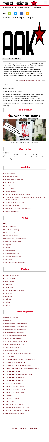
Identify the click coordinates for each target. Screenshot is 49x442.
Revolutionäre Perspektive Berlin (15, 389)
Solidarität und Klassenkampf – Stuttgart (17, 404)
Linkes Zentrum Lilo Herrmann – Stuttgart (18, 353)
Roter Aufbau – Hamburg (12, 398)
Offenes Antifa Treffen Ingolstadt (15, 362)
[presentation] (5, 128)
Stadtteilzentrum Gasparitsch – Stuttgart (17, 410)
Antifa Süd (8, 321)
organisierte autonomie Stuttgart (15, 377)
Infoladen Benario (10, 191)
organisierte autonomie (12, 371)
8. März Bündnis (10, 173)
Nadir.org (8, 299)
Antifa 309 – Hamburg (11, 318)
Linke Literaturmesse (11, 236)
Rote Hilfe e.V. (9, 395)
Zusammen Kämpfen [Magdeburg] (15, 413)
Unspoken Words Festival (13, 256)
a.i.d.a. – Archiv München (12, 275)
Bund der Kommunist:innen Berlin (15, 336)
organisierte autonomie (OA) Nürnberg (29, 80)
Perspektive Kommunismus (13, 383)
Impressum (23, 429)
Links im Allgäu (9, 356)
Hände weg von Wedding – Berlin (15, 344)
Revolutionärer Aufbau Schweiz (14, 392)
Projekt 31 (8, 245)
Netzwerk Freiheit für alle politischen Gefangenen (20, 359)
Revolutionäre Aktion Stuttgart (14, 386)
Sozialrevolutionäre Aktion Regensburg (17, 407)
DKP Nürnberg (9, 188)
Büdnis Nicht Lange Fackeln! (13, 338)
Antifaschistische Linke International (16, 324)
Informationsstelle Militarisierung (15, 290)
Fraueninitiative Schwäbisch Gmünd (16, 341)
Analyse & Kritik (10, 278)
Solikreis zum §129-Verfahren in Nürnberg (18, 208)
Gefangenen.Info (10, 281)
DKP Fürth (8, 185)
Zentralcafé (8, 259)
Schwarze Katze (10, 251)
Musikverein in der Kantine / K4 (14, 242)
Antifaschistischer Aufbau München (16, 327)
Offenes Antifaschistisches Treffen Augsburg (18, 365)
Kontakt (14, 429)
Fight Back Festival (10, 224)
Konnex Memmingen (11, 350)
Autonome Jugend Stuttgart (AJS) (15, 333)
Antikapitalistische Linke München (15, 330)
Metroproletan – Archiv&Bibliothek (15, 239)
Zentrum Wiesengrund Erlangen (15, 262)
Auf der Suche (9, 182)
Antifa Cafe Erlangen (11, 176)
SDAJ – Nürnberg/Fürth (12, 205)
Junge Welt (8, 293)
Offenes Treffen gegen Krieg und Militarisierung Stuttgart (22, 368)
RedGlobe (8, 305)
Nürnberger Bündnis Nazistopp (14, 202)
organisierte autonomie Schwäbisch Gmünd (18, 374)
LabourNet (8, 296)
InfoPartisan (9, 287)
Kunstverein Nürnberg (12, 230)
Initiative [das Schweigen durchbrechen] (17, 194)
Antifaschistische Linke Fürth (14, 179)
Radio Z (7, 248)
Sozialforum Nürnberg (12, 211)
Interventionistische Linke (13, 347)
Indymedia (8, 284)
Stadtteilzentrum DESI (12, 254)
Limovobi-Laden (10, 233)
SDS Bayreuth (9, 401)
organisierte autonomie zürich (14, 380)
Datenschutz (33, 429)
